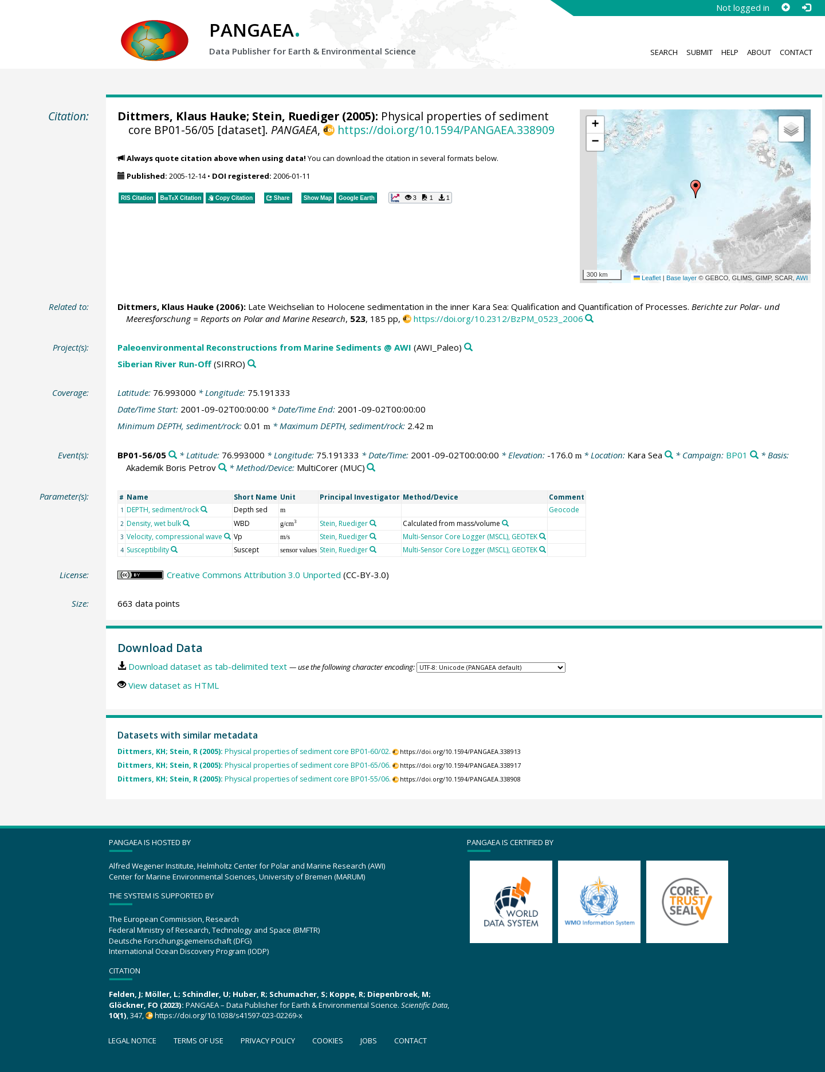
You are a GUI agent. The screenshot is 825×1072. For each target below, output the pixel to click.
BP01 (737, 455)
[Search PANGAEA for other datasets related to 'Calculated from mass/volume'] (505, 523)
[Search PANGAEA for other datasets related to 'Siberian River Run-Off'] (251, 364)
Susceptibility (148, 550)
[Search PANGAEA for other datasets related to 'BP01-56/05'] (172, 455)
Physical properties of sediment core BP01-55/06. (254, 779)
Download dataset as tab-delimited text (207, 666)
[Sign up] (785, 7)
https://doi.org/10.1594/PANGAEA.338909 (446, 130)
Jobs (368, 1040)
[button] (695, 189)
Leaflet (647, 277)
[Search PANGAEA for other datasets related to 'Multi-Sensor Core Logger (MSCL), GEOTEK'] (542, 536)
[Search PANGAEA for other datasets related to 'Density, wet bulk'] (186, 523)
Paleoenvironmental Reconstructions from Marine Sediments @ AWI (264, 347)
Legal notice (132, 1040)
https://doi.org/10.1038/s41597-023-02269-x (228, 1015)
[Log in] (806, 7)
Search (664, 52)
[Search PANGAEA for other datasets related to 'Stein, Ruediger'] (373, 523)
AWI (802, 277)
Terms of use (198, 1040)
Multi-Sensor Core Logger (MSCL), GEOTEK (470, 536)
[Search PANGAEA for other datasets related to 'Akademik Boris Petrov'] (222, 468)
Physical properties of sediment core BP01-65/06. (254, 765)
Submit (699, 52)
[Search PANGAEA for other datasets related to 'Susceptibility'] (174, 549)
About (759, 52)
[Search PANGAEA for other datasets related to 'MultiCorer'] (371, 468)
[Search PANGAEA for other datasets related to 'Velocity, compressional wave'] (227, 536)
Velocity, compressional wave (174, 536)
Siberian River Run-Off (164, 364)
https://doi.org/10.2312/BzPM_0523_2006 (498, 318)
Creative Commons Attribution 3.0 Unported (254, 574)
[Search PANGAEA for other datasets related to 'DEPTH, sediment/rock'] (204, 509)
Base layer (681, 277)
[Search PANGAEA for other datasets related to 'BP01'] (754, 455)
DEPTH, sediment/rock (163, 510)
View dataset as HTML (173, 685)
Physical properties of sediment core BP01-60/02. (254, 751)
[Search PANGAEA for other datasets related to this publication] (589, 319)
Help (729, 52)
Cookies (327, 1040)
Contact (796, 52)
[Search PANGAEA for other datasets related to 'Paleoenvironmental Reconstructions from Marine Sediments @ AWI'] (468, 347)
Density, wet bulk (154, 523)
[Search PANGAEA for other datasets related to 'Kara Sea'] (669, 455)
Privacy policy (268, 1040)
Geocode (564, 510)
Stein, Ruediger (295, 116)
